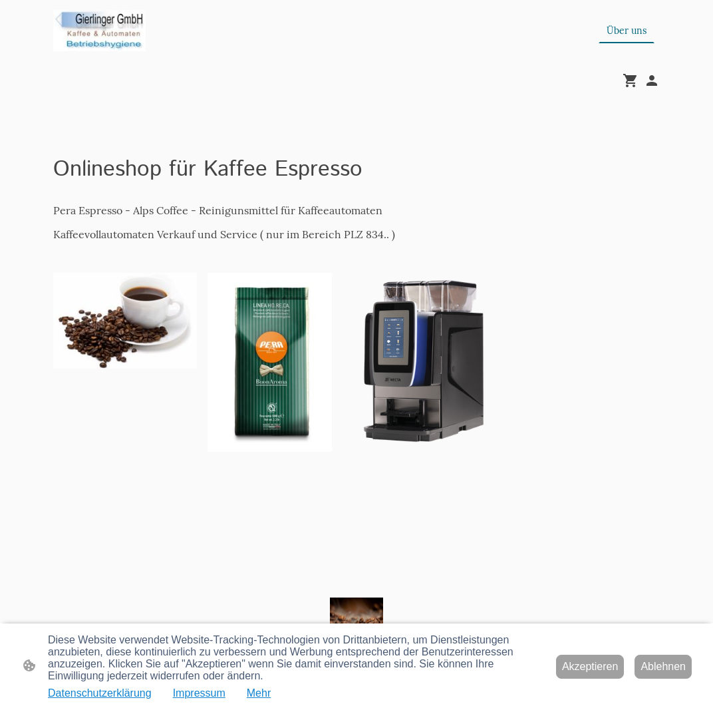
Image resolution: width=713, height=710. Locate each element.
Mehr (259, 693)
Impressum (199, 693)
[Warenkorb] (633, 81)
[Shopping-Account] (652, 81)
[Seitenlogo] (99, 30)
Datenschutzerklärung (100, 693)
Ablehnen (663, 666)
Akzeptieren (590, 666)
